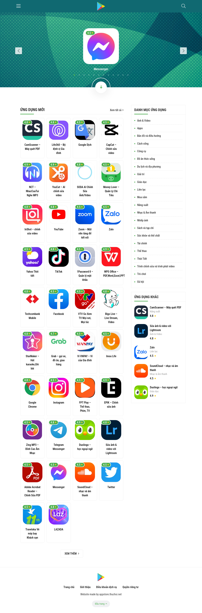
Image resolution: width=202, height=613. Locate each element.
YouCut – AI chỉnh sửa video (58, 191)
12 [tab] (127, 75)
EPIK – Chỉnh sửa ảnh (111, 404)
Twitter (111, 487)
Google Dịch (84, 144)
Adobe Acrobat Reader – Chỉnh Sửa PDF (32, 491)
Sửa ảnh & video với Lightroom (111, 449)
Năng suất (155, 311)
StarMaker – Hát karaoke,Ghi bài (32, 362)
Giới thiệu (85, 587)
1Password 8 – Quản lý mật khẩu (85, 275)
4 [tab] (88, 75)
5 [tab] (93, 75)
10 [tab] (118, 75)
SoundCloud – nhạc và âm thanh (84, 491)
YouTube (58, 229)
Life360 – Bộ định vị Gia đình (59, 149)
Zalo (111, 229)
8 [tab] (108, 75)
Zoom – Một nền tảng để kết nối (85, 233)
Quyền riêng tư (130, 587)
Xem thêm (72, 553)
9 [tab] (113, 75)
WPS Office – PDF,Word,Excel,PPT (111, 273)
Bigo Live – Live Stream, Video (111, 318)
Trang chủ (68, 587)
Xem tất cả (116, 110)
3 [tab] (84, 75)
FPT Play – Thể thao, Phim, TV (85, 406)
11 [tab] (122, 75)
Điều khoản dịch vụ (106, 587)
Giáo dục (154, 391)
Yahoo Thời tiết (32, 273)
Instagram (58, 402)
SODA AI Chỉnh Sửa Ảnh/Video (85, 191)
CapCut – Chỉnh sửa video (111, 149)
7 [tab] (103, 75)
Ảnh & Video (156, 334)
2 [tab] (79, 75)
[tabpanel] (101, 50)
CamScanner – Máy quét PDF (32, 146)
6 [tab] (98, 75)
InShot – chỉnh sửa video (32, 231)
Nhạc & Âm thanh (158, 374)
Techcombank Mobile (32, 316)
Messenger (101, 69)
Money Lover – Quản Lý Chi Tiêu (111, 191)
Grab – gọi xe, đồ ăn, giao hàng (58, 360)
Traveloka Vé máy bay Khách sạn (32, 533)
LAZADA (58, 529)
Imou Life (111, 356)
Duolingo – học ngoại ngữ (85, 446)
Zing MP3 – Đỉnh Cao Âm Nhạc (32, 449)
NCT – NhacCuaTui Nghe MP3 (32, 191)
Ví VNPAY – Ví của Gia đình (85, 358)
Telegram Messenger (59, 446)
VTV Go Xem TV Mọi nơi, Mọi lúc (85, 318)
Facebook (59, 313)
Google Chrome (32, 404)
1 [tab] (74, 75)
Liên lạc (154, 351)
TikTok (58, 271)
